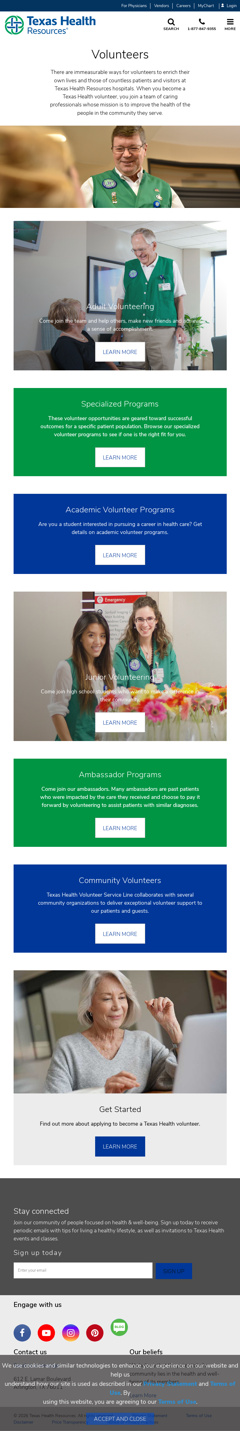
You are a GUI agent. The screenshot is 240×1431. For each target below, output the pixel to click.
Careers (183, 6)
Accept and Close (120, 1419)
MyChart (206, 6)
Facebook (24, 1328)
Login (229, 6)
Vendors (161, 6)
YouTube (48, 1328)
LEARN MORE (120, 457)
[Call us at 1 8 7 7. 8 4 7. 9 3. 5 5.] (201, 25)
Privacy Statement (170, 1384)
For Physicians (134, 6)
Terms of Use (177, 1402)
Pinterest (96, 1328)
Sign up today (38, 1252)
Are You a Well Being (121, 1327)
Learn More (120, 352)
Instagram (72, 1328)
